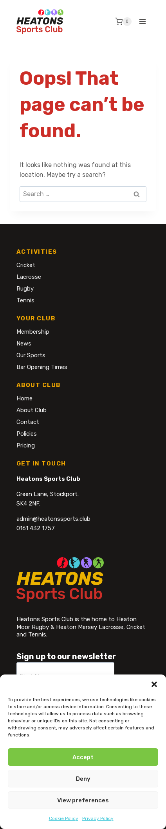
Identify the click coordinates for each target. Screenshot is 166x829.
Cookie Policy (63, 818)
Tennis (25, 300)
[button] (154, 684)
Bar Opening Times (41, 367)
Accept (83, 757)
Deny (83, 778)
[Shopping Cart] (123, 21)
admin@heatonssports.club (53, 518)
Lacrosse (28, 276)
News (23, 343)
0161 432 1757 (35, 528)
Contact (27, 421)
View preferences (83, 800)
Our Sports (30, 355)
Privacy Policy (98, 818)
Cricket (25, 265)
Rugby (25, 288)
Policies (26, 433)
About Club (31, 410)
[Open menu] (142, 21)
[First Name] (65, 673)
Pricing (25, 445)
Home (24, 398)
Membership (32, 331)
